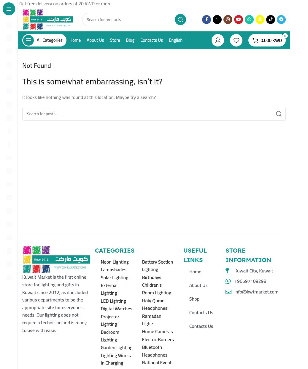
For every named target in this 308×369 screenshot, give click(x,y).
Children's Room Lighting (156, 288)
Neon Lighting (115, 261)
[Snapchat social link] (259, 19)
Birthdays (151, 277)
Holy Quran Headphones (155, 304)
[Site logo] (47, 19)
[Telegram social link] (281, 19)
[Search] (134, 19)
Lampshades (113, 269)
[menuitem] (177, 40)
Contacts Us (201, 312)
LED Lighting (113, 300)
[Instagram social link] (227, 19)
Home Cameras (157, 331)
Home (195, 271)
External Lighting (109, 289)
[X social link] (217, 19)
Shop (194, 298)
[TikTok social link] (270, 19)
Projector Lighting (110, 320)
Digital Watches (116, 308)
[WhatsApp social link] (249, 19)
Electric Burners (158, 339)
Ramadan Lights (151, 320)
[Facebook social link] (206, 19)
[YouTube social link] (238, 19)
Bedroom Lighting (110, 336)
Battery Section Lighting (157, 265)
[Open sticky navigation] (44, 40)
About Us (198, 285)
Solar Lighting (114, 277)
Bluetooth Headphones (155, 351)
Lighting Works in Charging (116, 359)
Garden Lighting (117, 347)
